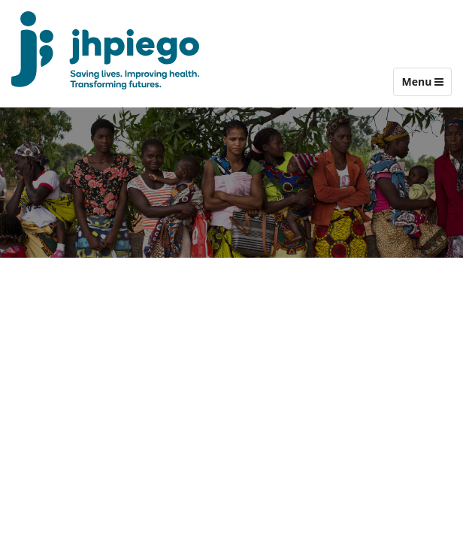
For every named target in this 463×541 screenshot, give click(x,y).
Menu (426, 85)
